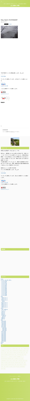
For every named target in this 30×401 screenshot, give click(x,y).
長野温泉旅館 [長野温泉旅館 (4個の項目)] (22, 366)
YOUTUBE (3, 76)
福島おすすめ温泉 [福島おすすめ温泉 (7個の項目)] (4, 362)
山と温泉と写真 (15, 5)
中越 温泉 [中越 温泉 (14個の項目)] (9, 350)
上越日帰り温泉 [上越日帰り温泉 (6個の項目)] (14, 348)
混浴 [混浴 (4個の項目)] (22, 358)
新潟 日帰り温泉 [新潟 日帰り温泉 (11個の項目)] (4, 358)
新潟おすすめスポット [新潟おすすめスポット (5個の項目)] (5, 356)
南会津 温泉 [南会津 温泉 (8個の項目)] (25, 350)
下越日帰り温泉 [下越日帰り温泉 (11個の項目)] (26, 348)
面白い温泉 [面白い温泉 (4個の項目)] (3, 368)
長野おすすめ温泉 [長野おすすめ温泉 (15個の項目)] (9, 366)
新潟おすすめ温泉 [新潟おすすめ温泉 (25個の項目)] (13, 356)
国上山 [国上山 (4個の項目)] (2, 352)
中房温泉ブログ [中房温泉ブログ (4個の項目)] (4, 350)
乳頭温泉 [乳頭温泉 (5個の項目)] (20, 350)
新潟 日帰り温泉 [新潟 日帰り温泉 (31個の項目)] (18, 354)
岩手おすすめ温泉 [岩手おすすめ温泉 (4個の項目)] (4, 354)
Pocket (10, 24)
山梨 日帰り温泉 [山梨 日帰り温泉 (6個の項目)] (19, 352)
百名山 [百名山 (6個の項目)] (11, 360)
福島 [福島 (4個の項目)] (14, 360)
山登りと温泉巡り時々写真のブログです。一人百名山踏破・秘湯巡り (15, 381)
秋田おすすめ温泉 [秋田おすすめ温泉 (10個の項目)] (4, 364)
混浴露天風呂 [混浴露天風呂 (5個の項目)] (3, 360)
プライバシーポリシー (13, 376)
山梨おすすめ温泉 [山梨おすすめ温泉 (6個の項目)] (13, 352)
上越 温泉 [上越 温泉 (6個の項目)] (9, 348)
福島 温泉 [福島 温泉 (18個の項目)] (25, 360)
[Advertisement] (10, 48)
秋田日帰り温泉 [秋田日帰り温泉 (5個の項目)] (11, 364)
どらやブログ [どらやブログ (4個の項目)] (3, 348)
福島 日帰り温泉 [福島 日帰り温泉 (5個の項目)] (11, 362)
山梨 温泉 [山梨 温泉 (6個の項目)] (6, 352)
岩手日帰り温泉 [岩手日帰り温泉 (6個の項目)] (11, 354)
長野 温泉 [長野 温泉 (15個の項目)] (3, 366)
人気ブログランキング (5, 93)
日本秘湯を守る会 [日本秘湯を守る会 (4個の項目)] (17, 358)
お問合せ (19, 376)
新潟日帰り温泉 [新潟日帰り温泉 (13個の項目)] (10, 358)
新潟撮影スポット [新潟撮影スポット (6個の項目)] (20, 356)
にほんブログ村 (4, 85)
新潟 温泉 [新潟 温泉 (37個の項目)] (24, 354)
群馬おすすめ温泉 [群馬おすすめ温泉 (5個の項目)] (23, 364)
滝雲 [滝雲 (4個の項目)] (7, 360)
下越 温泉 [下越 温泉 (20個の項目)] (20, 348)
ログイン (12, 131)
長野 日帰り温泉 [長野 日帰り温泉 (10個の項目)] (16, 366)
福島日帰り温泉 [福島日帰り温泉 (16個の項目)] (17, 362)
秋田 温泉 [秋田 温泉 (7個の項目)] (23, 362)
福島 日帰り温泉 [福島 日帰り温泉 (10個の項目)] (19, 360)
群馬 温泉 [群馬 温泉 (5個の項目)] (17, 364)
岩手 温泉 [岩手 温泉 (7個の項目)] (25, 352)
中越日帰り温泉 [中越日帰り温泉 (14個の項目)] (15, 350)
